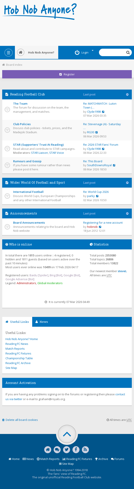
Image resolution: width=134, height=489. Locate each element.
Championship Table (19, 358)
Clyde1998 (94, 112)
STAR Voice (56, 153)
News (28, 459)
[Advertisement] (67, 32)
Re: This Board (92, 161)
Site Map (11, 368)
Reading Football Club (27, 94)
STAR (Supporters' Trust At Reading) (38, 145)
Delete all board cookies (20, 420)
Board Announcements (29, 223)
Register (67, 74)
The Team (20, 103)
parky (91, 196)
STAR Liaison (39, 153)
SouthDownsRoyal (99, 165)
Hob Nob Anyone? (35, 52)
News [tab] (41, 322)
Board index (12, 65)
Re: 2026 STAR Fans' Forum (100, 145)
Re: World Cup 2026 (96, 192)
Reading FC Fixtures (18, 353)
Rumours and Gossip (27, 161)
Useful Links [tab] (17, 322)
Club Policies (22, 124)
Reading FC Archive (18, 363)
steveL (122, 271)
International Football (28, 192)
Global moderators (50, 283)
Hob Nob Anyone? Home (21, 339)
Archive (101, 459)
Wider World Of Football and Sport (37, 182)
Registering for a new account (103, 223)
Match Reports (15, 349)
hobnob (92, 227)
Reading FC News (16, 344)
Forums (117, 459)
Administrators (26, 283)
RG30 (90, 132)
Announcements (23, 213)
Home (14, 459)
